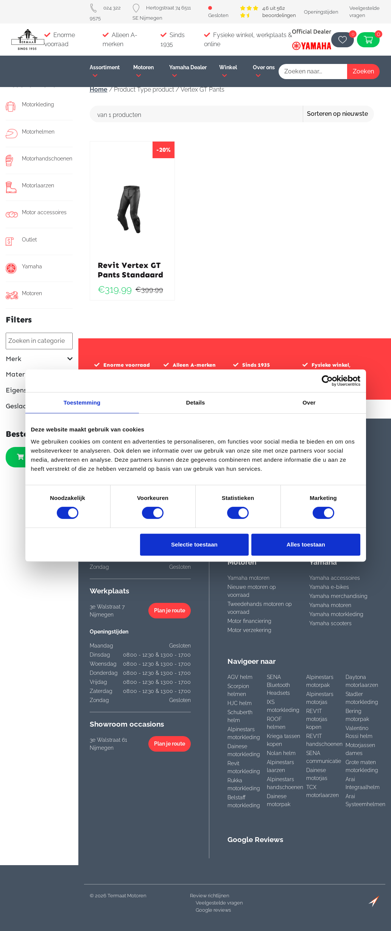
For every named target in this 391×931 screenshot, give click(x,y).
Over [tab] (309, 402)
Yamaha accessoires (334, 578)
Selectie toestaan (194, 544)
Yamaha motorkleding (336, 614)
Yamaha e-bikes (329, 587)
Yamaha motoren (248, 578)
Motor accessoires (36, 214)
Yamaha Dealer (188, 71)
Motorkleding (30, 106)
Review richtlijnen (209, 895)
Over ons (264, 71)
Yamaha (24, 268)
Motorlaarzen (30, 187)
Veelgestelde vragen (219, 903)
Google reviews (213, 910)
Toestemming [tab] (82, 402)
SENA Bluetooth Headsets (278, 685)
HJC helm (239, 703)
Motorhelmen (30, 133)
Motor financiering (249, 621)
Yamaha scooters (330, 623)
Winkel (228, 71)
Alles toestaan (306, 544)
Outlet (21, 241)
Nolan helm (281, 753)
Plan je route (169, 610)
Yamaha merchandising (338, 596)
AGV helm (239, 677)
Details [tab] (195, 402)
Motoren (143, 71)
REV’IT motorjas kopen (316, 719)
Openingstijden (321, 12)
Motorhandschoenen (37, 160)
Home (98, 89)
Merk (39, 359)
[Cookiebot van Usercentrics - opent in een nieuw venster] (327, 380)
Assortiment (105, 71)
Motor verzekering (249, 630)
